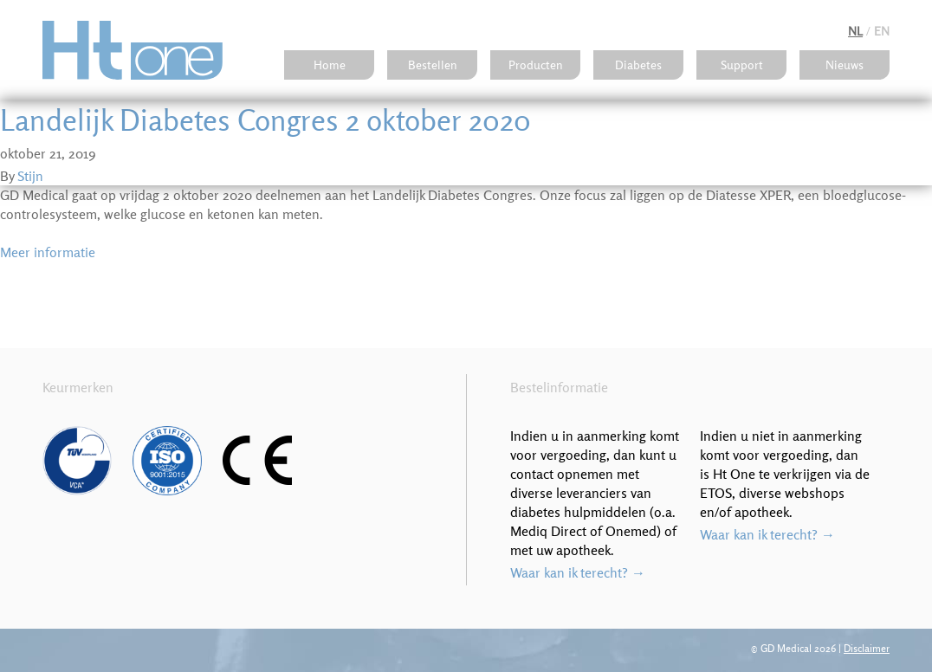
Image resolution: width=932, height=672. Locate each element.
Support (742, 65)
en (882, 31)
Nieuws (844, 65)
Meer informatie (47, 252)
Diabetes (638, 65)
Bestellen (432, 65)
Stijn (30, 175)
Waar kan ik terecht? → (577, 572)
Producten (535, 65)
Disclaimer (867, 648)
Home (330, 65)
